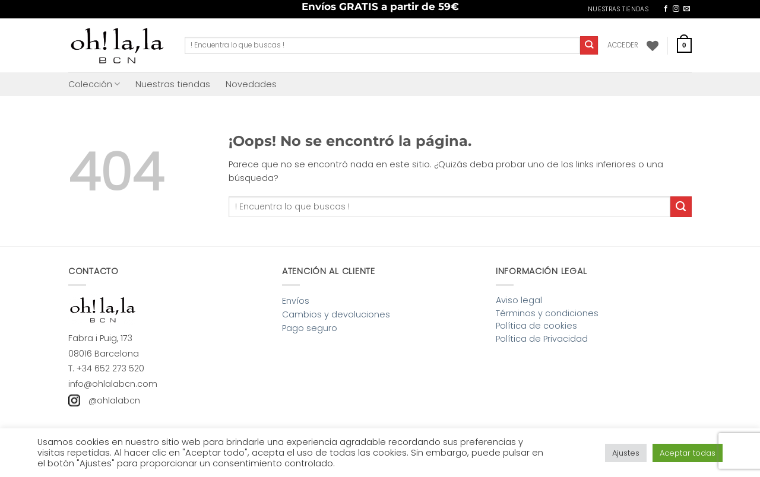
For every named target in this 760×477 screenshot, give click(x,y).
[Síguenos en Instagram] (676, 8)
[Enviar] (589, 45)
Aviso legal (519, 300)
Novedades (251, 84)
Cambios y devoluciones (336, 314)
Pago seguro (309, 328)
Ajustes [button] (625, 453)
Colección (94, 84)
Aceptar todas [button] (687, 453)
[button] (623, 45)
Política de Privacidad (542, 339)
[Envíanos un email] (686, 8)
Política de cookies (536, 326)
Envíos (295, 301)
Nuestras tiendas (172, 84)
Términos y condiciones (547, 313)
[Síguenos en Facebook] (666, 8)
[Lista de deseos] (652, 46)
